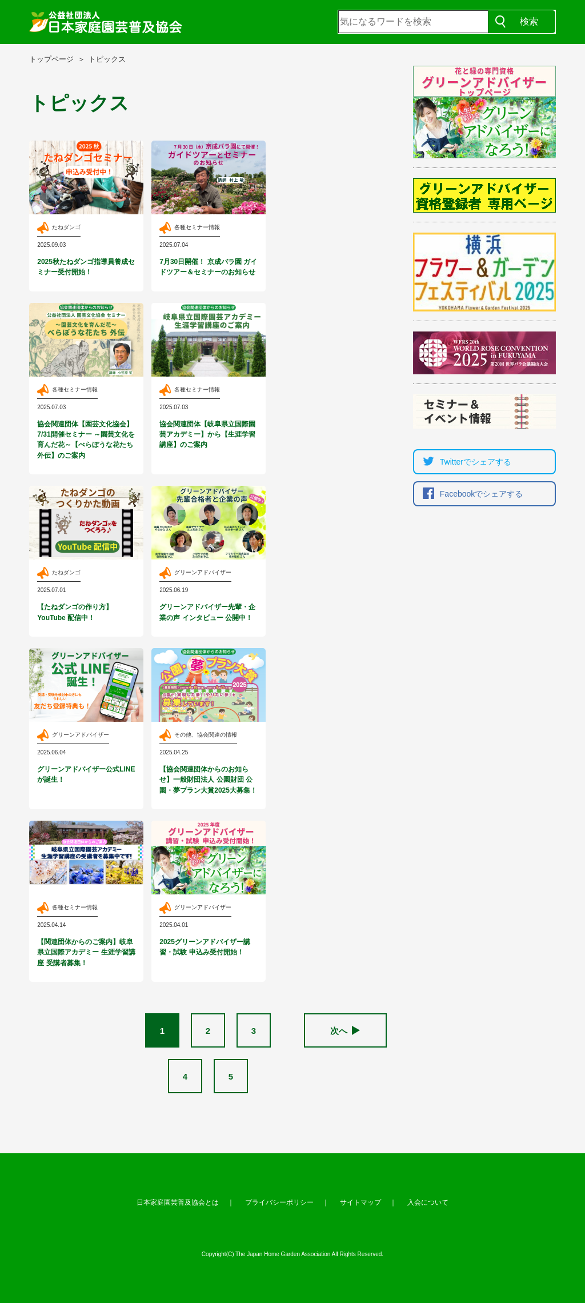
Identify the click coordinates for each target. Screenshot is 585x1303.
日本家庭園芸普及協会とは (178, 1202)
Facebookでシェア (470, 493)
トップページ (51, 59)
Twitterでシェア (464, 462)
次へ (345, 1031)
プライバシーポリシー (279, 1202)
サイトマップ (360, 1202)
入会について (427, 1202)
